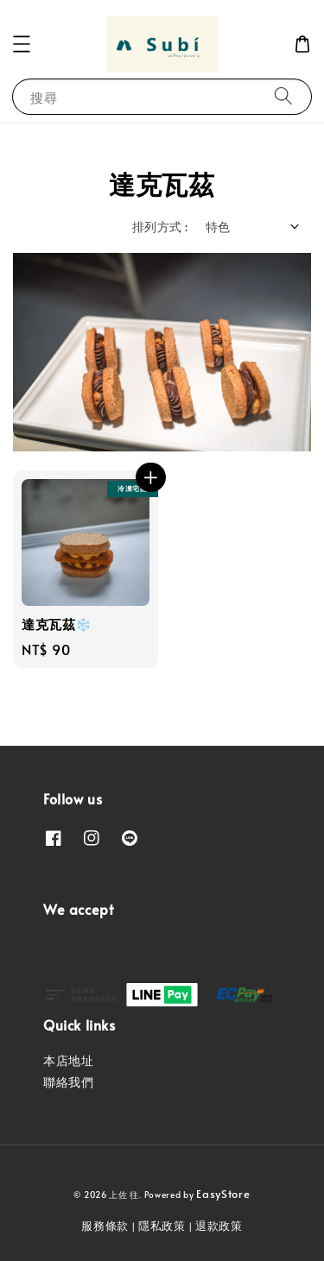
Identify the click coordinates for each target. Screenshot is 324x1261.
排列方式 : (159, 226)
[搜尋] (283, 96)
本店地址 (68, 1060)
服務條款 (105, 1225)
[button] (22, 44)
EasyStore (223, 1193)
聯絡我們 (68, 1082)
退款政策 (219, 1225)
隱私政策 (162, 1225)
